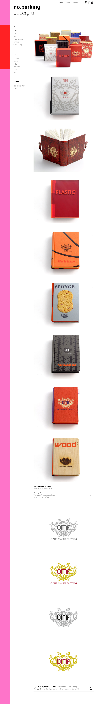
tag (14, 26)
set (14, 54)
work (61, 3)
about (68, 3)
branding (16, 33)
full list (15, 88)
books (15, 36)
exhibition (16, 42)
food (15, 70)
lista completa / (19, 86)
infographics (18, 39)
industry (16, 67)
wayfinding (17, 45)
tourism (16, 58)
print (15, 31)
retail (15, 72)
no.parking (26, 7)
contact (76, 3)
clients (16, 82)
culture (16, 64)
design (15, 61)
